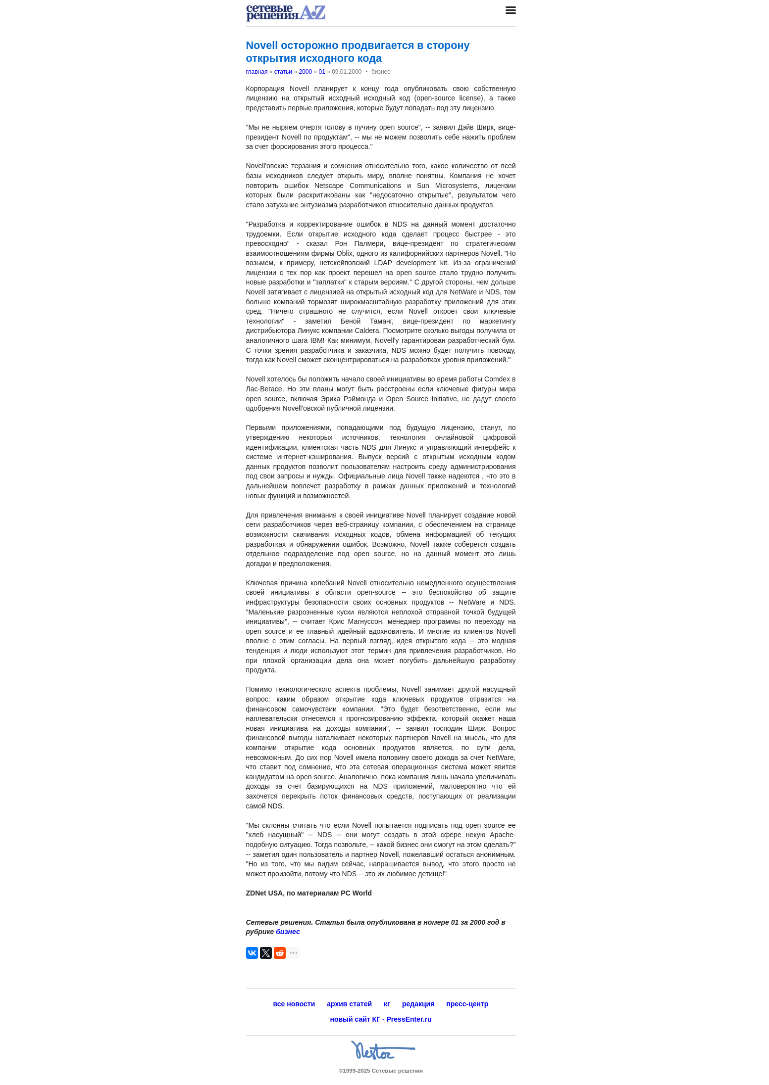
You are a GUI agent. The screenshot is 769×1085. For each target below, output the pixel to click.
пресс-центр (467, 1004)
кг (387, 1004)
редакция (418, 1004)
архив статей (349, 1004)
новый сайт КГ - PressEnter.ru (380, 1019)
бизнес (288, 932)
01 (321, 71)
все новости (294, 1004)
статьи (283, 71)
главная (257, 71)
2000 (305, 71)
